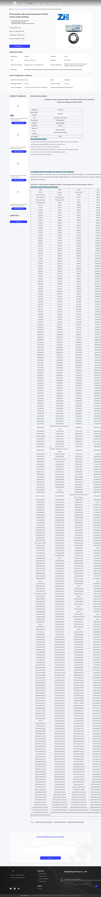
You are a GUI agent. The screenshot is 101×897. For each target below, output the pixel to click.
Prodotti (30, 3)
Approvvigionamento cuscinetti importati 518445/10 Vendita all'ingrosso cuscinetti (18, 206)
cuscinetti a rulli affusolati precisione (75, 822)
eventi (44, 3)
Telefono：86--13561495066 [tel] (17, 875)
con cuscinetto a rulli (23, 9)
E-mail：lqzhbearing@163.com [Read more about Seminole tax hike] (17, 877)
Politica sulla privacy (24, 895)
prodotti (16, 9)
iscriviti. (87, 882)
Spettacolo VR (53, 3)
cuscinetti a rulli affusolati (60, 822)
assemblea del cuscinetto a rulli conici (43, 822)
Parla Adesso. (19, 46)
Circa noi (37, 3)
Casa (23, 3)
